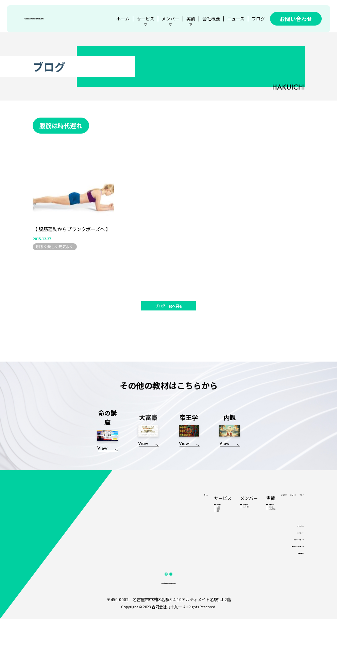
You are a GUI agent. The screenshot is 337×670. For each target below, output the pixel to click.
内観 (144, 542)
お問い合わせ (296, 19)
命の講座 (148, 521)
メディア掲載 (216, 535)
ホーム (123, 18)
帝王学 (146, 535)
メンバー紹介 (180, 528)
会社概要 (211, 18)
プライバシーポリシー (286, 576)
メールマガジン (291, 559)
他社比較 (212, 528)
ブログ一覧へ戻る (168, 308)
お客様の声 (214, 521)
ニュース (236, 18)
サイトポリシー (291, 568)
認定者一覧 (178, 521)
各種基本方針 (293, 593)
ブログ (258, 18)
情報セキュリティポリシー (283, 585)
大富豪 (146, 528)
